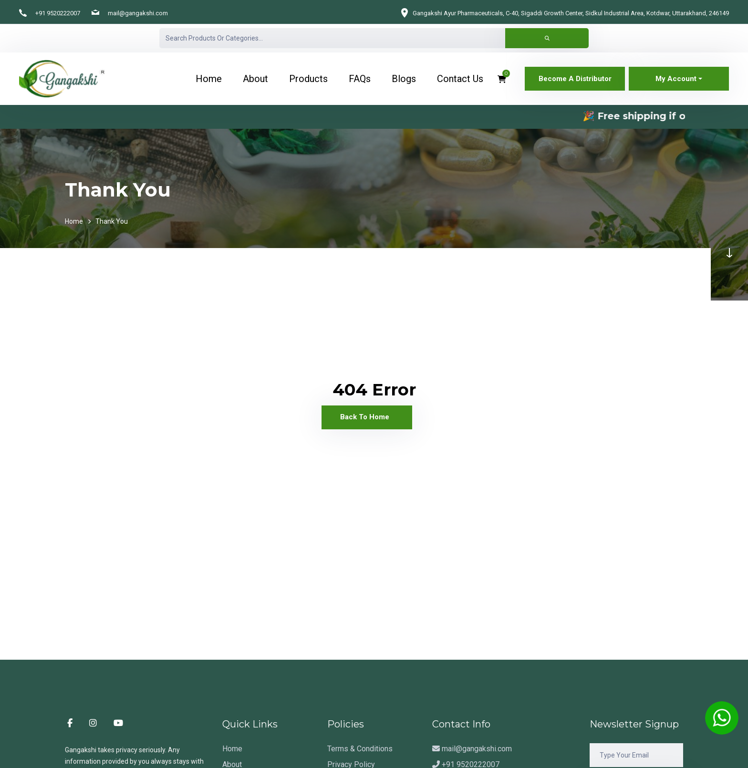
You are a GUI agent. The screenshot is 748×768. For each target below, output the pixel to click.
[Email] (636, 755)
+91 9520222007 (57, 13)
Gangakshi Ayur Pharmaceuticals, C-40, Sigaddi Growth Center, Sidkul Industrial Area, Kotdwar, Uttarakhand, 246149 (571, 13)
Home (74, 221)
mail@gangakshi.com (138, 13)
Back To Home (364, 417)
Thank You (111, 221)
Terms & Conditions (360, 748)
